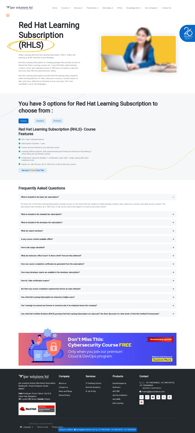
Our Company (150, 8)
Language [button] (25, 427)
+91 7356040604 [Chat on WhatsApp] (146, 385)
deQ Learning (118, 403)
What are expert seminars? (32, 231)
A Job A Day (91, 391)
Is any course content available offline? (37, 239)
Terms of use (42, 427)
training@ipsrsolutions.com (153, 391)
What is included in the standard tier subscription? (41, 214)
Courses (64, 8)
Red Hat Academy (93, 387)
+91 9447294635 (104, 430)
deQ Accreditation (120, 395)
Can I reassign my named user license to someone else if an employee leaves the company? (59, 305)
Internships (106, 8)
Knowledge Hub (132, 8)
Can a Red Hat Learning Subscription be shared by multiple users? (48, 297)
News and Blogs (65, 391)
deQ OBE (116, 391)
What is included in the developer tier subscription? (41, 223)
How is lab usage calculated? (33, 247)
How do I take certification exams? (35, 281)
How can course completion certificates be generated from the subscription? (52, 264)
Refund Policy (64, 395)
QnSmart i (117, 387)
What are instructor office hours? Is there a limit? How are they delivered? (51, 256)
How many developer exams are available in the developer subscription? (50, 272)
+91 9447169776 (117, 430)
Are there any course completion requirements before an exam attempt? (51, 289)
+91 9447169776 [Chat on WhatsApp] (167, 382)
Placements (92, 8)
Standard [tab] (40, 121)
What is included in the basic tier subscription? (40, 197)
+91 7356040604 (130, 430)
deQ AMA (116, 399)
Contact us (63, 387)
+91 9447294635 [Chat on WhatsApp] (152, 382)
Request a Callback (66, 430)
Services (77, 8)
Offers (119, 8)
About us (62, 383)
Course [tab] (23, 121)
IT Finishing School (93, 383)
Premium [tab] (57, 121)
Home (54, 8)
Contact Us (166, 8)
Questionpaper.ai (119, 383)
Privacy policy (57, 427)
